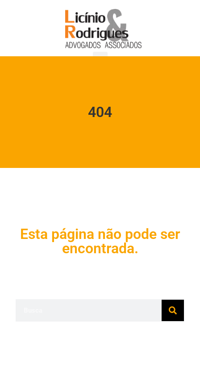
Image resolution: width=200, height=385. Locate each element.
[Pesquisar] (173, 310)
